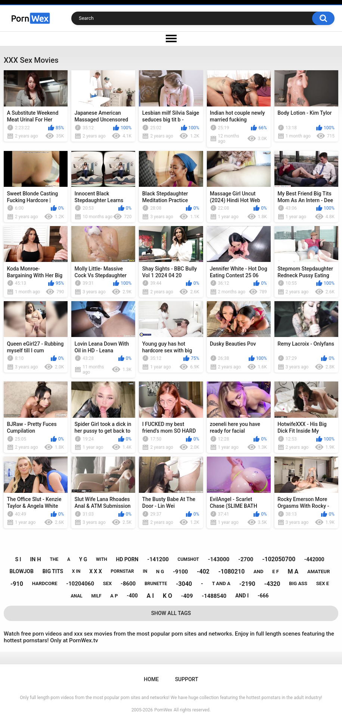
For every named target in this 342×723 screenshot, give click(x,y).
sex (107, 583)
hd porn (127, 559)
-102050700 (278, 559)
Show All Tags (171, 613)
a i (150, 595)
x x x (95, 571)
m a (293, 571)
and (258, 571)
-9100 (180, 571)
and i (242, 596)
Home (151, 679)
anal (77, 596)
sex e (322, 583)
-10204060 (80, 583)
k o (167, 595)
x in (76, 571)
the (54, 559)
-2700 (245, 559)
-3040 (184, 583)
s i (18, 559)
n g (160, 571)
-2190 (247, 583)
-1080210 (231, 571)
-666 (263, 596)
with (101, 559)
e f (275, 571)
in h (35, 559)
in (145, 571)
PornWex (163, 710)
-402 (203, 571)
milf (96, 596)
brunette (155, 583)
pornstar (122, 571)
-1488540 (214, 596)
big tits (53, 571)
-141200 (158, 559)
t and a (221, 583)
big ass (298, 583)
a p (114, 596)
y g (83, 559)
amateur (318, 571)
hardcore (44, 583)
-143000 (219, 559)
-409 (187, 596)
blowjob (22, 571)
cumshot (188, 559)
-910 (16, 583)
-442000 (314, 559)
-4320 (272, 583)
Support (186, 679)
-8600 (128, 583)
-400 (132, 596)
